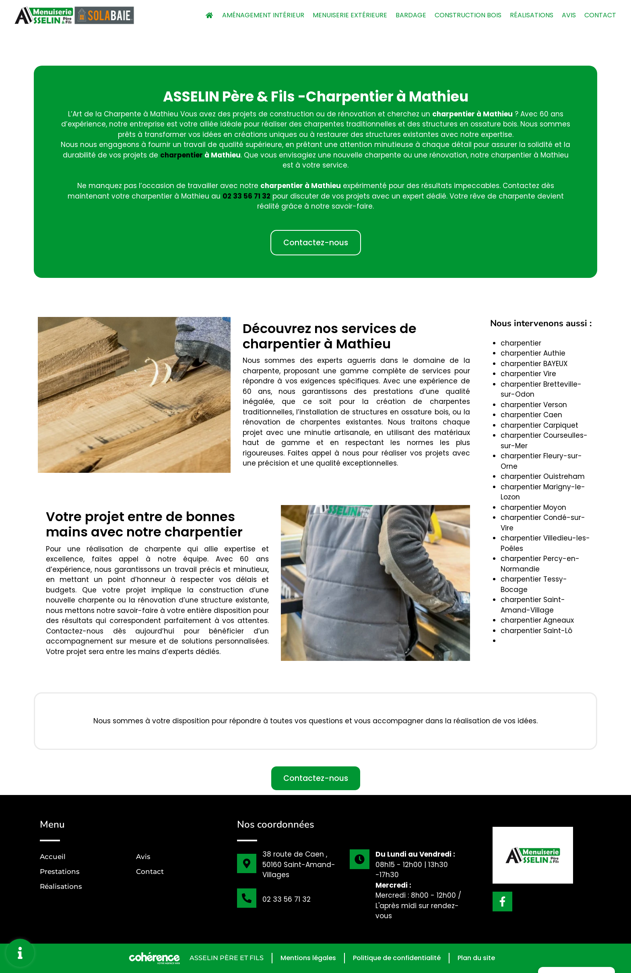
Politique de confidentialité (397, 958)
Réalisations (531, 15)
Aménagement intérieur (263, 15)
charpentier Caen (531, 415)
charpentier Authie (533, 353)
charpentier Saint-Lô (536, 631)
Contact (600, 15)
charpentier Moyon (533, 507)
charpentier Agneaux (537, 620)
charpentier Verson (534, 405)
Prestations (60, 871)
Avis (569, 15)
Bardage (411, 15)
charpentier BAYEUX (534, 363)
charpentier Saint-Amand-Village (533, 605)
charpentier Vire (528, 374)
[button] (315, 242)
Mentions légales (308, 958)
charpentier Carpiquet (539, 425)
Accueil (53, 857)
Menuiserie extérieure (350, 15)
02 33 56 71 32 (286, 899)
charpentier (181, 155)
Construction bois (468, 15)
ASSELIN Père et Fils (227, 958)
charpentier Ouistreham (543, 476)
